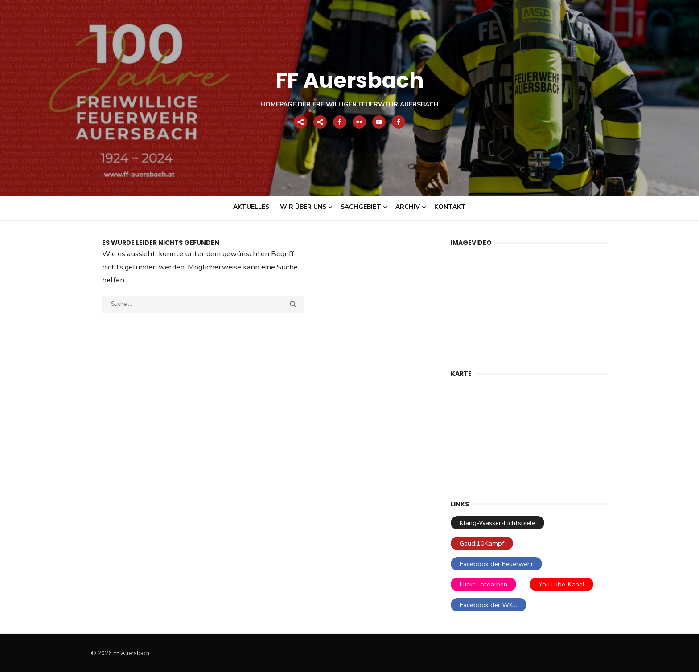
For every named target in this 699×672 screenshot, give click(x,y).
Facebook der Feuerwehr (496, 563)
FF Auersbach (349, 80)
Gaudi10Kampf (482, 543)
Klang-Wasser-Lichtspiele (497, 522)
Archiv (407, 207)
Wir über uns (303, 207)
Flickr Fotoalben (483, 584)
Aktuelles (251, 207)
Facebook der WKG (489, 604)
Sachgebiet (361, 207)
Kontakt (450, 207)
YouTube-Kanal (561, 584)
